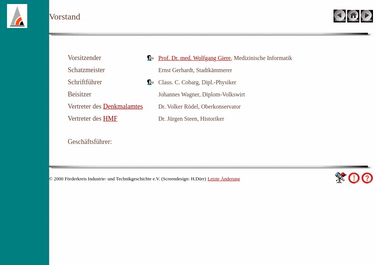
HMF (110, 118)
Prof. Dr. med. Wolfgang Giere (194, 58)
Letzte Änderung (224, 178)
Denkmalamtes (123, 106)
